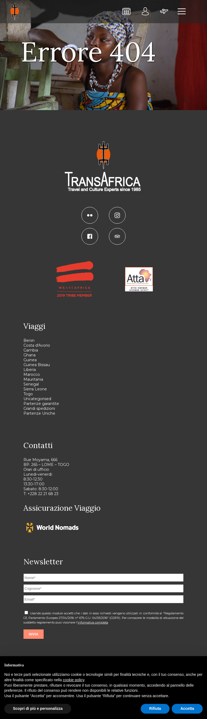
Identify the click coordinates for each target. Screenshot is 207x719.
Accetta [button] (187, 708)
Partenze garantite (41, 403)
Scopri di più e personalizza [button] (38, 708)
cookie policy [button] (73, 680)
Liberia (29, 369)
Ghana (29, 355)
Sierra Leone (35, 389)
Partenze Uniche (39, 413)
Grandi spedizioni (39, 408)
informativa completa (93, 622)
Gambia (30, 350)
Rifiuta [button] (155, 708)
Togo (28, 393)
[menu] (182, 11)
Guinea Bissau (36, 364)
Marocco (31, 374)
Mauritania (33, 379)
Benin (28, 340)
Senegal (31, 384)
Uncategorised (37, 398)
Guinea (30, 359)
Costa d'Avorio (36, 345)
